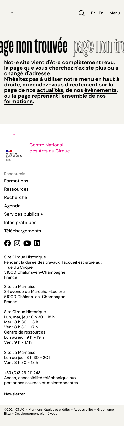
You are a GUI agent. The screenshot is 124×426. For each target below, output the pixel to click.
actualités (50, 90)
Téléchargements (22, 231)
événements (100, 90)
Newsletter (14, 394)
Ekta (7, 414)
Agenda (12, 206)
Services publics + (23, 214)
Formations (16, 181)
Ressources (16, 189)
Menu (115, 13)
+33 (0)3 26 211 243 (22, 372)
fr (93, 13)
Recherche (15, 197)
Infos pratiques (20, 222)
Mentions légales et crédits (49, 410)
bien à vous (48, 414)
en (101, 13)
